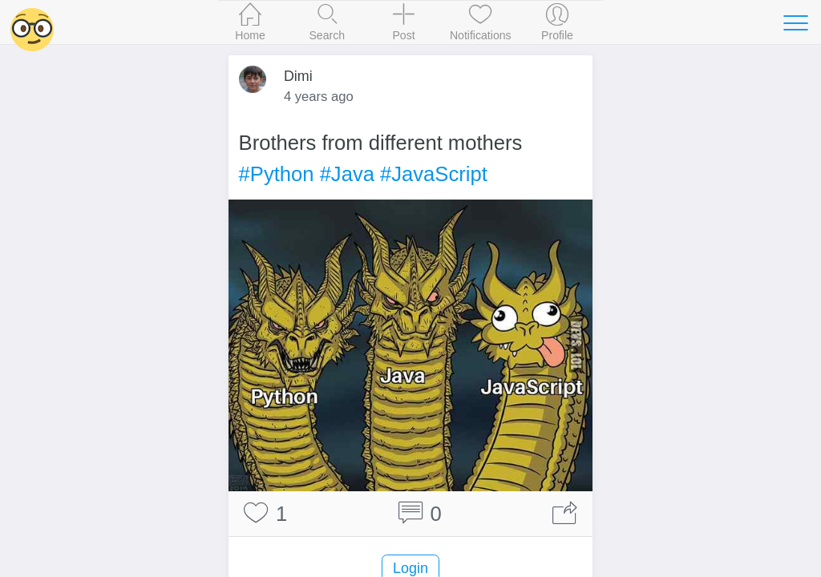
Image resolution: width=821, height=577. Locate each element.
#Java (347, 174)
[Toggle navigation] (795, 22)
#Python (276, 174)
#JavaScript (433, 174)
